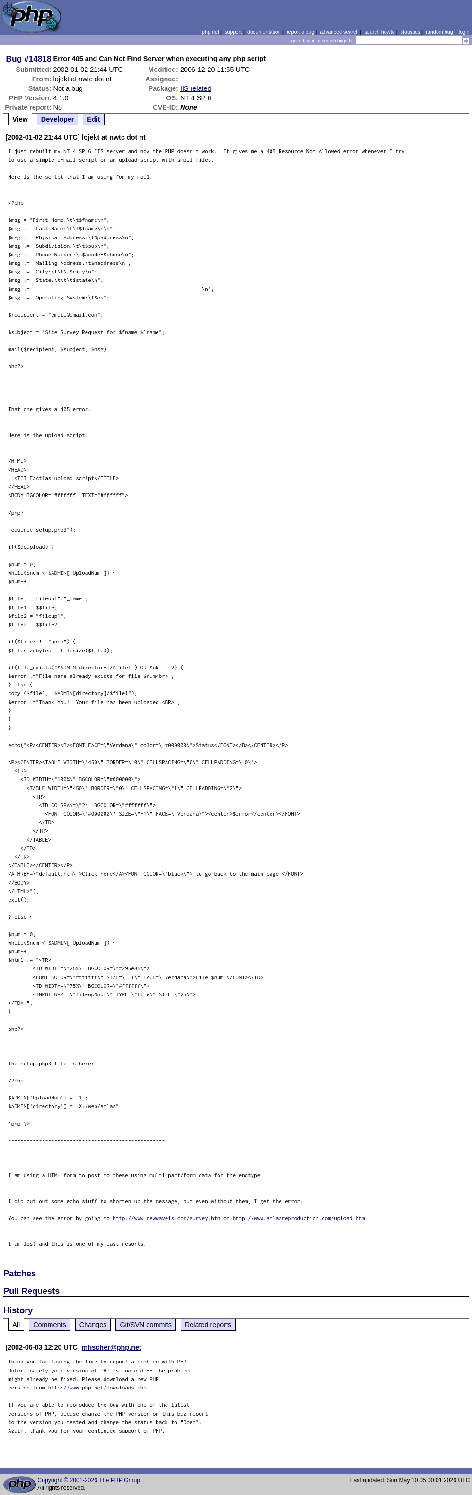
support (233, 32)
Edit (93, 119)
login (464, 32)
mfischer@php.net (111, 1347)
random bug (439, 32)
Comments (49, 1324)
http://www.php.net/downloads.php (97, 1387)
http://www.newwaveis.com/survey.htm (166, 1218)
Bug (14, 58)
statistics (410, 32)
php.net (210, 32)
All (16, 1324)
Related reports (208, 1324)
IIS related (195, 88)
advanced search (339, 32)
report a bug (300, 32)
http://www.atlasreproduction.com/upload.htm (299, 1218)
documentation (264, 32)
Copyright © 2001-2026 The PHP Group (88, 1480)
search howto (379, 32)
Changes (93, 1324)
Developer (57, 119)
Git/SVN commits (146, 1324)
